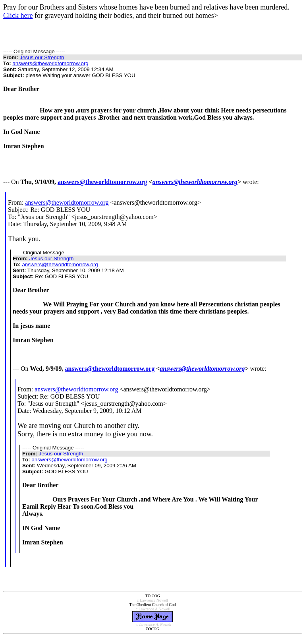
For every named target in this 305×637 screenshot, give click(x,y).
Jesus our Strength (41, 57)
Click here (18, 15)
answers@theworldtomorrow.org (50, 63)
